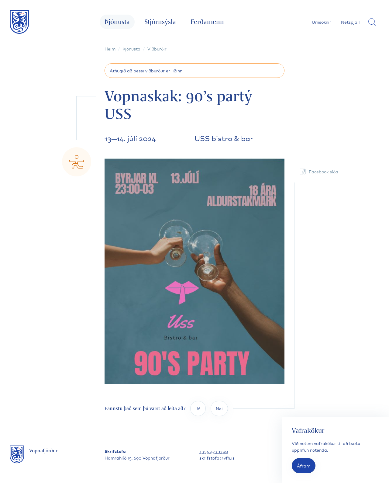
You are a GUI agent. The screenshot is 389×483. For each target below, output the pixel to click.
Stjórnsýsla (160, 22)
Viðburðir (157, 48)
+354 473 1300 (213, 451)
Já (198, 408)
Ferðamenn (207, 22)
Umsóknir (321, 22)
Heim (110, 48)
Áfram (303, 465)
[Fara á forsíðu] (19, 22)
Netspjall (350, 22)
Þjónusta (117, 22)
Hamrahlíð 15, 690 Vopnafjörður (137, 457)
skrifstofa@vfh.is (217, 457)
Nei (219, 408)
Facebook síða (318, 171)
